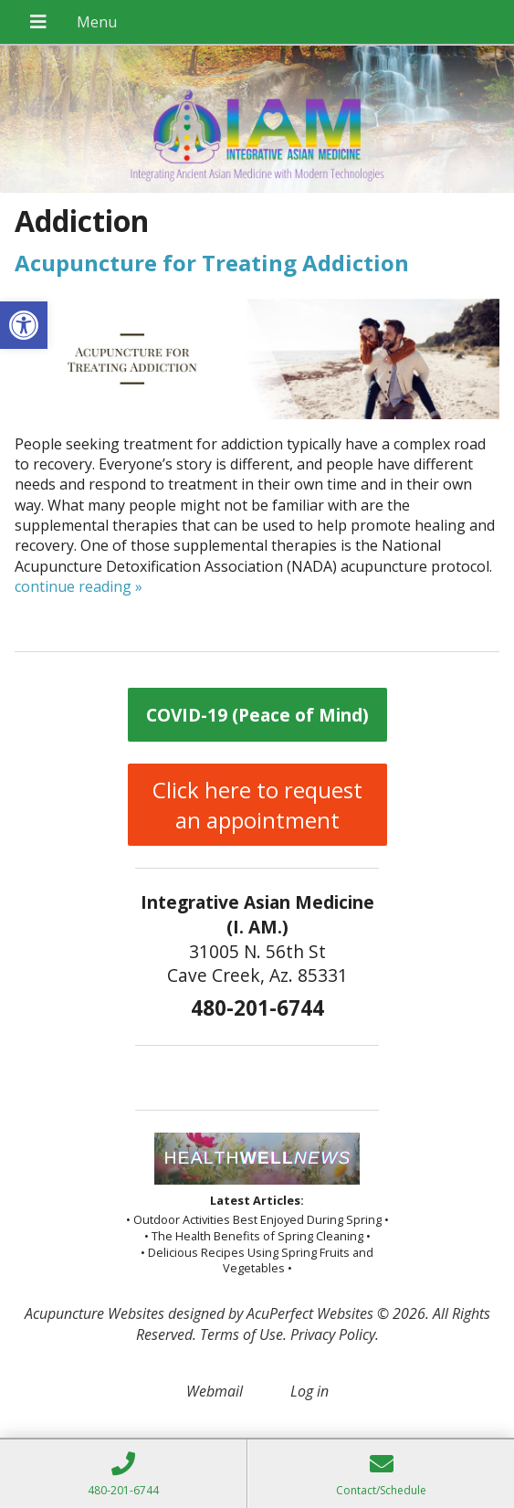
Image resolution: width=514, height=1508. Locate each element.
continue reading (78, 586)
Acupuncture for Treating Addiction (212, 263)
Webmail (214, 1391)
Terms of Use (241, 1334)
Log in (309, 1391)
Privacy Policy (332, 1334)
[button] (23, 325)
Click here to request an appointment (257, 805)
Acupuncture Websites (94, 1313)
